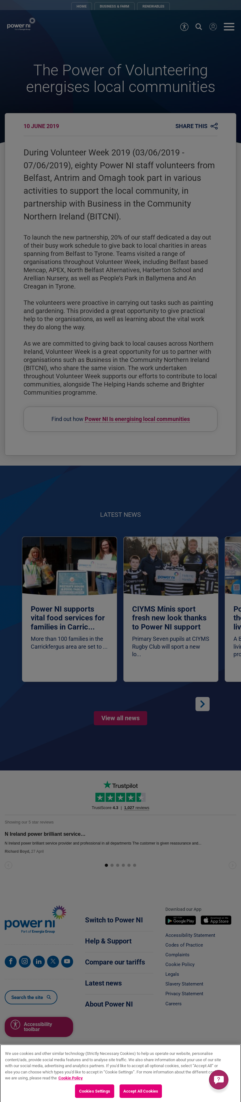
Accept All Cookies (140, 1094)
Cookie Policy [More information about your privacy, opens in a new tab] (70, 1081)
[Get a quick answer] (218, 1079)
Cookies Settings (94, 1094)
